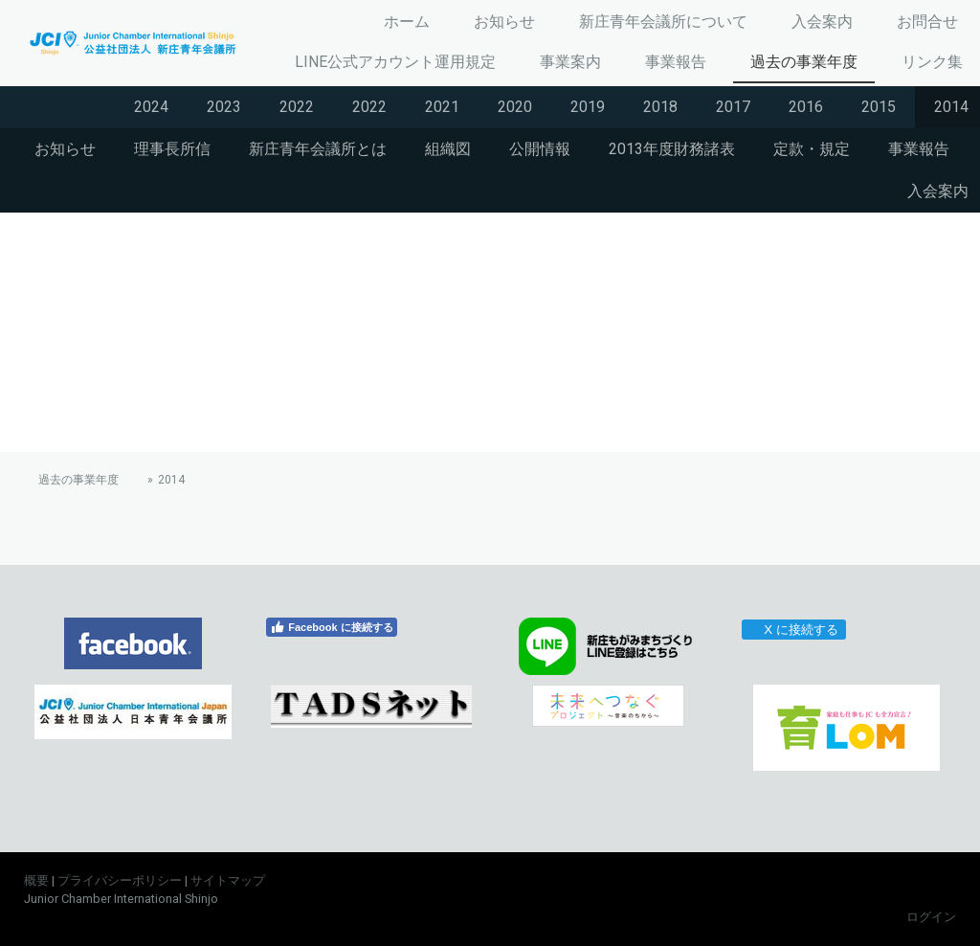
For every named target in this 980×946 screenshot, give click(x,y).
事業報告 (675, 62)
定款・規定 (811, 149)
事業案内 (570, 62)
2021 (442, 107)
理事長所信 (172, 149)
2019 (587, 107)
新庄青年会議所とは (318, 149)
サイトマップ (227, 880)
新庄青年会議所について (663, 21)
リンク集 (932, 62)
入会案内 (822, 21)
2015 (878, 107)
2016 (806, 107)
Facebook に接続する (331, 627)
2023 (224, 107)
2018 (660, 107)
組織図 (448, 149)
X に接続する (792, 629)
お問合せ (927, 21)
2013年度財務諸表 (672, 149)
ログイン (931, 917)
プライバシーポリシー (119, 880)
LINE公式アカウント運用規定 (395, 62)
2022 (296, 107)
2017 (733, 107)
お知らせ (504, 21)
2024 (151, 107)
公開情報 (539, 149)
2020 (515, 107)
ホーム (407, 21)
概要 (36, 880)
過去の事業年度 (804, 62)
